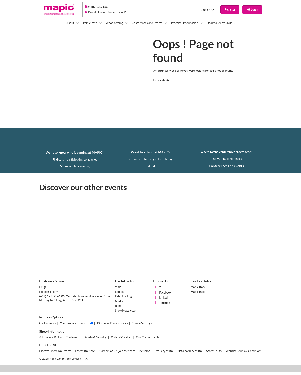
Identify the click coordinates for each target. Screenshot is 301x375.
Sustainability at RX (189, 354)
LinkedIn (161, 301)
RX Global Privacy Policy (112, 326)
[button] (229, 13)
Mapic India (198, 295)
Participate (90, 26)
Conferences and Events (147, 26)
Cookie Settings (142, 326)
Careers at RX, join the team (117, 354)
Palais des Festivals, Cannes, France (107, 15)
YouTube (161, 306)
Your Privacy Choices (76, 327)
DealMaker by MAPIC (221, 26)
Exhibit (119, 295)
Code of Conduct (121, 340)
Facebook (162, 296)
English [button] (208, 13)
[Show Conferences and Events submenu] (165, 26)
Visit (118, 290)
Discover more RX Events (55, 354)
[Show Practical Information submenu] (201, 26)
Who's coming (115, 26)
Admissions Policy (50, 340)
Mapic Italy (198, 290)
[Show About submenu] (77, 26)
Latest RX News (85, 354)
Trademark (73, 340)
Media (119, 304)
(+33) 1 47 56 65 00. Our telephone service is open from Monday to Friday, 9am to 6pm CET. (74, 301)
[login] (252, 13)
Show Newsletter (126, 314)
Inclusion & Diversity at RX (156, 354)
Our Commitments (148, 340)
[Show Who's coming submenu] (126, 26)
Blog (118, 309)
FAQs (42, 290)
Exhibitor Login (124, 299)
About (70, 26)
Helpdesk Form (48, 295)
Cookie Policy (47, 326)
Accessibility (214, 354)
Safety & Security (95, 340)
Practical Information (184, 26)
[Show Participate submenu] (100, 26)
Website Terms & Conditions (244, 354)
